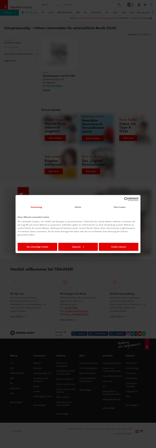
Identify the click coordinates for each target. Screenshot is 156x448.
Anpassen (78, 247)
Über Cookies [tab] (120, 207)
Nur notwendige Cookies (37, 247)
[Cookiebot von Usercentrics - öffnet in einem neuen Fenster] (126, 199)
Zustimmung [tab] (36, 207)
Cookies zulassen (118, 247)
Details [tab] (78, 207)
